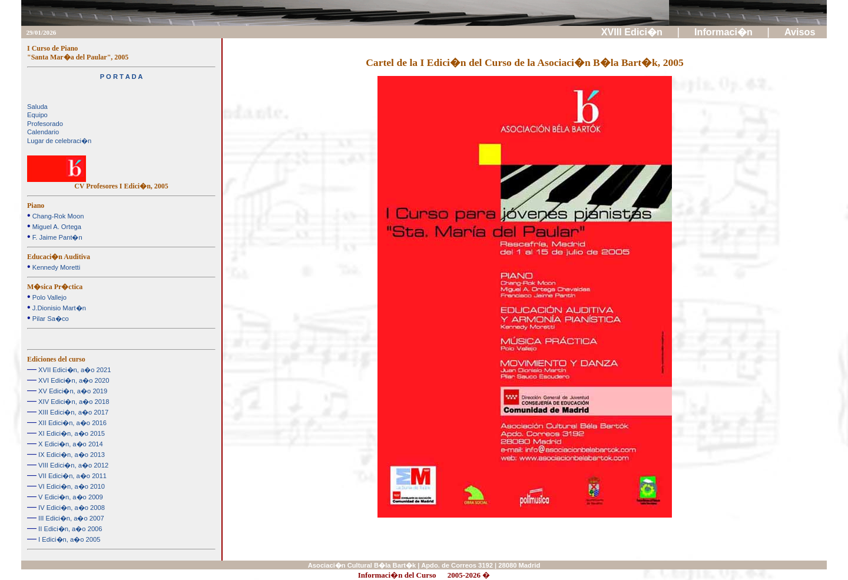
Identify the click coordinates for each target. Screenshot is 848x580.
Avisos (801, 31)
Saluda (37, 106)
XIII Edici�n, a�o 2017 (72, 412)
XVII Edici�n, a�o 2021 (74, 369)
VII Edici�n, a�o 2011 (72, 475)
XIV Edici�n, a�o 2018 (73, 401)
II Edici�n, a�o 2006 (69, 528)
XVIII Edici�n (633, 31)
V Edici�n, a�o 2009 (70, 497)
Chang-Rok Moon (57, 216)
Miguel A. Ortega (56, 226)
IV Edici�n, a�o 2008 (71, 507)
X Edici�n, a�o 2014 (70, 444)
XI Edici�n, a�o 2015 (71, 433)
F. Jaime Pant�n (56, 237)
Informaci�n (724, 31)
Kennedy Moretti (56, 267)
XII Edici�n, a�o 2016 (72, 422)
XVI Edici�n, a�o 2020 (73, 380)
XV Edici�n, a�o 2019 (72, 391)
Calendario (43, 131)
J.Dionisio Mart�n (58, 307)
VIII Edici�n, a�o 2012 (72, 465)
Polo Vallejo (49, 297)
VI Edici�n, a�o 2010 (71, 486)
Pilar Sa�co (50, 318)
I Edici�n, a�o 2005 (68, 539)
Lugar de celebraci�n (59, 140)
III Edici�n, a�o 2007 (70, 518)
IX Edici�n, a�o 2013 (71, 454)
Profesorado (45, 123)
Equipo (37, 114)
